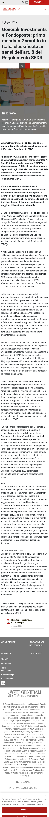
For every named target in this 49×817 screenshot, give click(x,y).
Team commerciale (6, 669)
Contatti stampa (7, 675)
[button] (23, 2)
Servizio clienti (7, 679)
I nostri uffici (6, 664)
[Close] (45, 800)
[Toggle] (45, 9)
